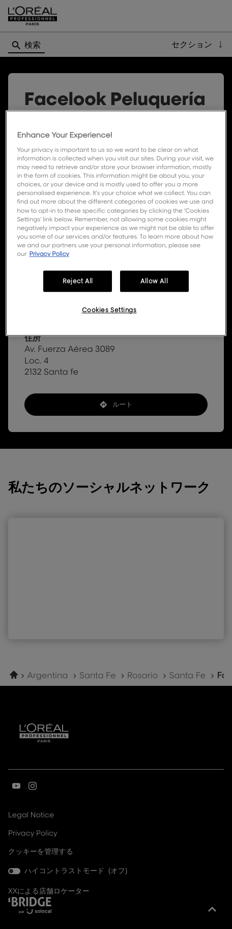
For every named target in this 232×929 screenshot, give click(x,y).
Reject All (78, 281)
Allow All (154, 281)
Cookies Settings (109, 310)
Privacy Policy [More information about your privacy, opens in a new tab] (49, 253)
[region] (116, 223)
